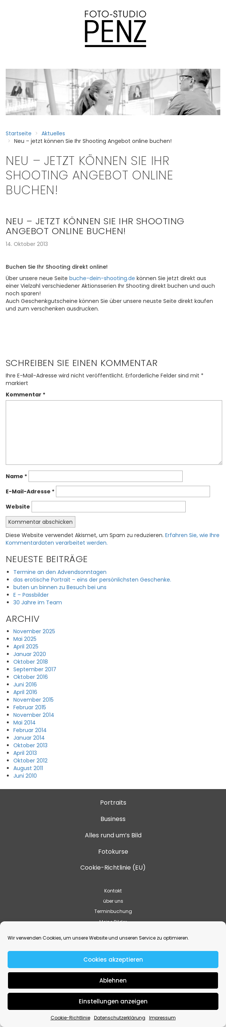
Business (113, 819)
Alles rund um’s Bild (113, 835)
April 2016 (25, 692)
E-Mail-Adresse (30, 491)
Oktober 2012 (30, 760)
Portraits (113, 802)
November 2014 (33, 715)
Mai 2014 (24, 722)
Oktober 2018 (30, 662)
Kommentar (25, 394)
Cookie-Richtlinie (70, 1017)
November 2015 (33, 700)
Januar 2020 (29, 654)
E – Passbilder (31, 595)
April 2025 (25, 646)
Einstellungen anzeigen (113, 1001)
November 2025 (34, 631)
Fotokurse (113, 851)
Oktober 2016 (30, 677)
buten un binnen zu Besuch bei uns (60, 587)
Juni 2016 (25, 684)
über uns (113, 901)
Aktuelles (53, 133)
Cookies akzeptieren (113, 960)
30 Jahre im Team (37, 602)
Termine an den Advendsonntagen (60, 572)
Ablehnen (113, 980)
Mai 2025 (25, 639)
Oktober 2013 (30, 745)
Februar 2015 (29, 707)
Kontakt (113, 891)
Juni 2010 (25, 776)
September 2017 (34, 669)
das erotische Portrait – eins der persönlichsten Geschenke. (92, 579)
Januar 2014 (29, 738)
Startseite (19, 133)
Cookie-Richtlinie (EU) (113, 867)
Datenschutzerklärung (119, 1017)
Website (18, 506)
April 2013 (25, 753)
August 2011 (28, 768)
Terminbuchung (113, 911)
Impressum (162, 1017)
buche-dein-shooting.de (102, 278)
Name (16, 476)
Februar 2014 (30, 730)
